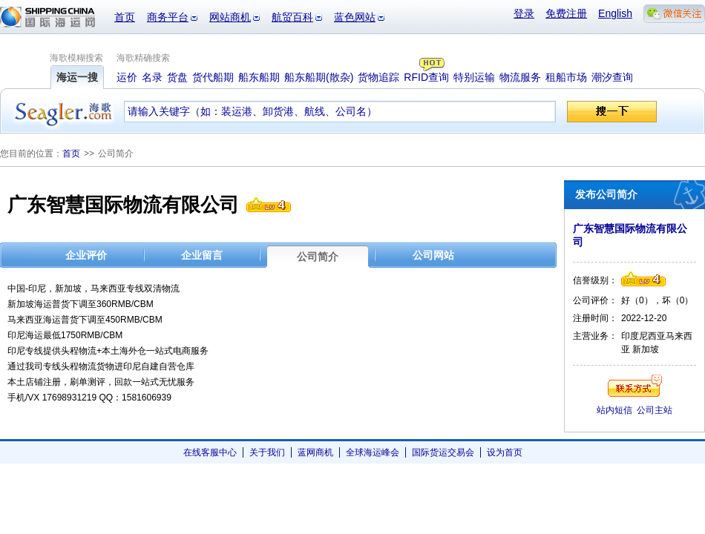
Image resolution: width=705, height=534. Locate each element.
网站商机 (230, 17)
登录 (524, 13)
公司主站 (654, 410)
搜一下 (612, 111)
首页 (124, 17)
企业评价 (86, 255)
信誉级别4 (268, 204)
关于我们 (267, 452)
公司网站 (433, 255)
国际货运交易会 (443, 452)
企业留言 (202, 255)
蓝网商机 (315, 452)
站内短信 (614, 410)
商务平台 (167, 17)
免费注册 (566, 13)
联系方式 (635, 386)
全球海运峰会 (372, 452)
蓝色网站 (355, 17)
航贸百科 (292, 17)
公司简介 (317, 257)
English (615, 13)
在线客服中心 (210, 452)
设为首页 (504, 452)
